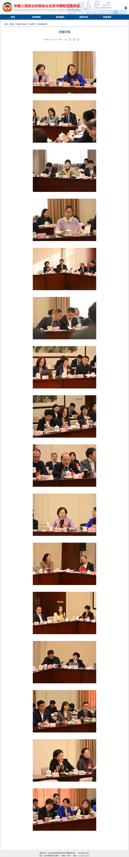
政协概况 (60, 17)
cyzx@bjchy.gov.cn (84, 855)
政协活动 (83, 17)
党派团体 (107, 17)
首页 (13, 17)
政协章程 (36, 17)
